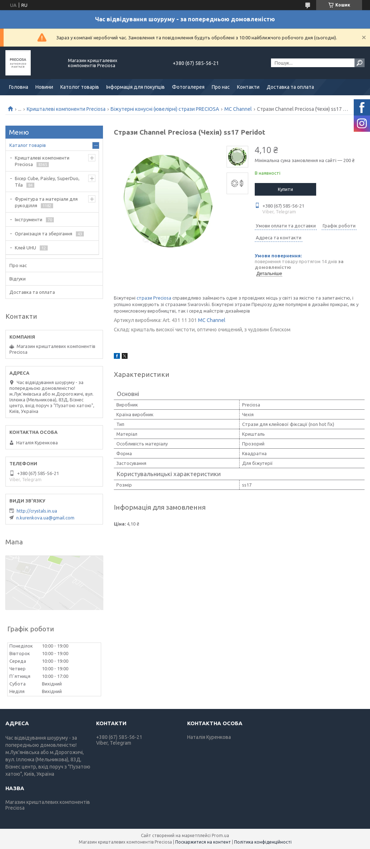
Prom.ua (220, 835)
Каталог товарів (27, 145)
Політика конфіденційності (263, 842)
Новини (44, 87)
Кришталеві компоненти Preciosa (66, 109)
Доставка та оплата (290, 87)
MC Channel (238, 109)
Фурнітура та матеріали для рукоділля (46, 202)
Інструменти (28, 219)
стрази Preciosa (154, 297)
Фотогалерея (188, 87)
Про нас (221, 87)
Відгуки (17, 278)
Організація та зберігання (43, 233)
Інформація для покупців (135, 87)
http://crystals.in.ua (37, 510)
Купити (285, 189)
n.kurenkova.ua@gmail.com (45, 517)
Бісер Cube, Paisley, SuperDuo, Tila (47, 181)
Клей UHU (25, 247)
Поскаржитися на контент (203, 842)
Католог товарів (79, 87)
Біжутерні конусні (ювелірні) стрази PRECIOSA (165, 109)
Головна (18, 87)
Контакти (248, 87)
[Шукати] (359, 62)
